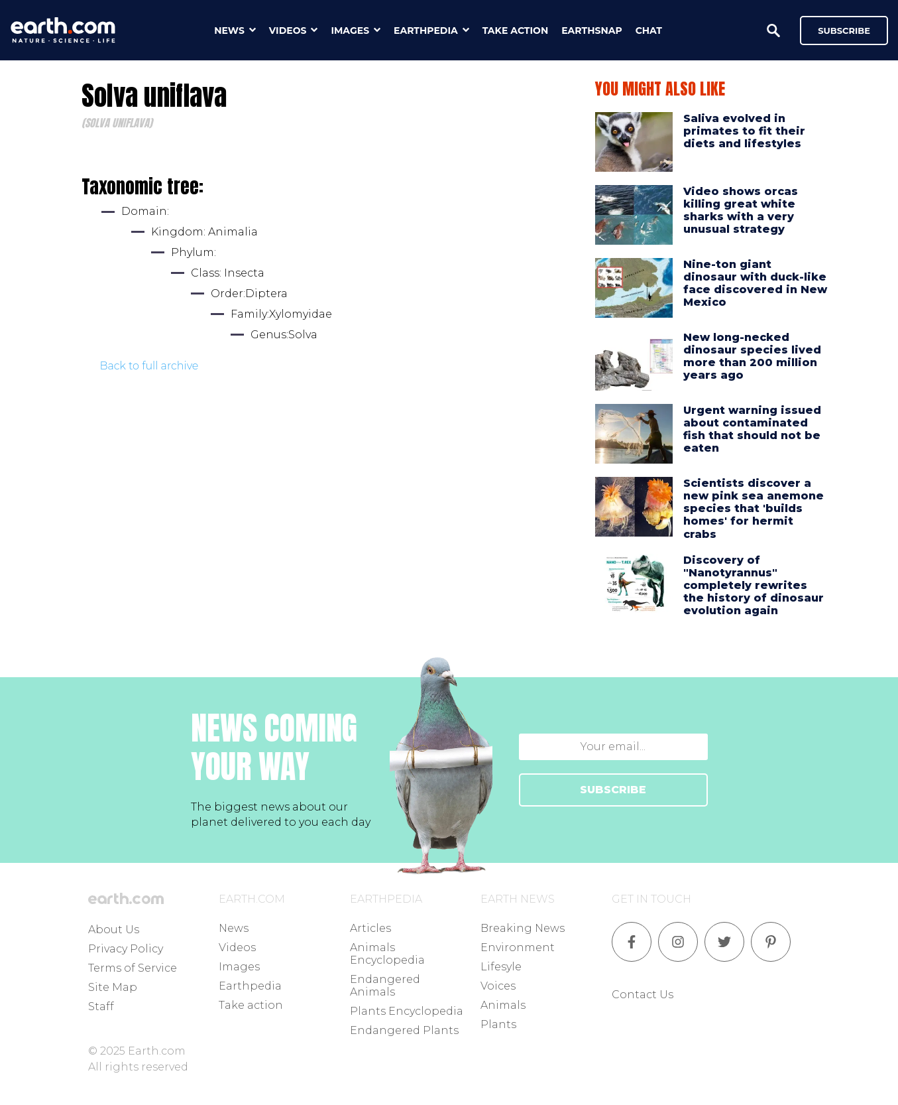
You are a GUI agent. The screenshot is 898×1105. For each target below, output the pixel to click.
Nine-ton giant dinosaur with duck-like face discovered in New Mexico (755, 283)
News (234, 928)
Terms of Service (132, 968)
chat (649, 30)
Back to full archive (149, 365)
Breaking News (522, 928)
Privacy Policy (125, 948)
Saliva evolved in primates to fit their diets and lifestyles (744, 131)
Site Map (112, 987)
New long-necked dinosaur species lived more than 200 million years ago (752, 356)
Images (239, 966)
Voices (498, 986)
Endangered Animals (385, 985)
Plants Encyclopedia (406, 1011)
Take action (251, 1005)
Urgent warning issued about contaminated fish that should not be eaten (752, 429)
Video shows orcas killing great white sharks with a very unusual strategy (740, 210)
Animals (503, 1005)
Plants (498, 1024)
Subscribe (844, 30)
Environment (517, 947)
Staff (101, 1006)
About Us (113, 929)
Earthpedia (250, 986)
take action (515, 30)
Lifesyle (501, 966)
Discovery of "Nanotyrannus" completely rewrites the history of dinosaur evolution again (753, 586)
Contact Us (642, 994)
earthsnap (591, 30)
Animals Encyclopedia (387, 953)
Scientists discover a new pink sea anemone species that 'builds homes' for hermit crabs (753, 509)
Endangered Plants (404, 1030)
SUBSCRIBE (613, 789)
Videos (237, 947)
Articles (370, 928)
